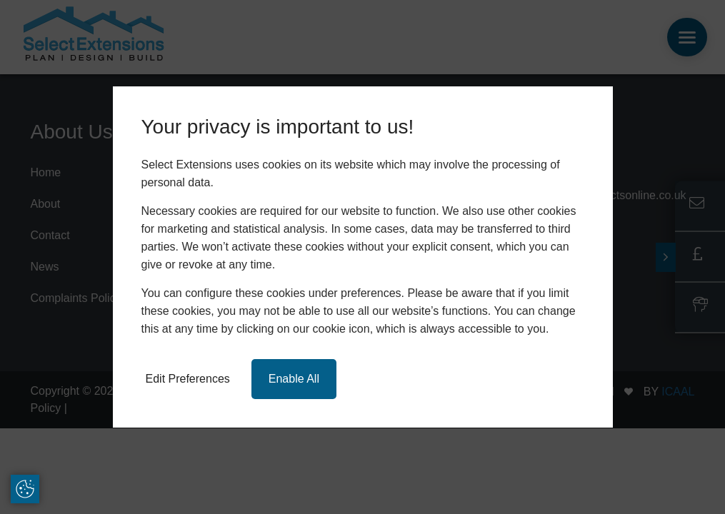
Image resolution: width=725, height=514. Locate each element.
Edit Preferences (188, 379)
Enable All (294, 379)
